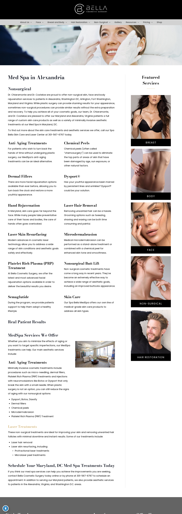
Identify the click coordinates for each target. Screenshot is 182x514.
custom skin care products (33, 120)
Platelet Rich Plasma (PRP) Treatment (32, 416)
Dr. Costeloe (20, 116)
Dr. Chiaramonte (99, 111)
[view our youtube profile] (27, 9)
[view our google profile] (21, 9)
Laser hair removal (21, 442)
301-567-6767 (164, 9)
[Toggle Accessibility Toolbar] (6, 508)
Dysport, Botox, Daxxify (24, 399)
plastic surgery (48, 103)
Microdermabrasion (22, 412)
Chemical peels (20, 407)
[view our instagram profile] (15, 9)
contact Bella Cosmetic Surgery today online (33, 475)
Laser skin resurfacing (23, 446)
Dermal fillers (18, 403)
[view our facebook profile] (9, 9)
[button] (30, 22)
